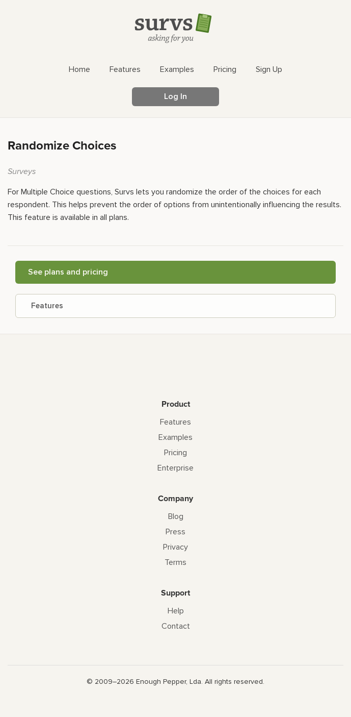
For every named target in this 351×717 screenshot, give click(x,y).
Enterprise (175, 468)
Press (175, 532)
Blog (175, 516)
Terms (175, 562)
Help (176, 611)
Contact (175, 626)
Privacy (175, 547)
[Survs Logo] (175, 30)
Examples (175, 437)
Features (47, 305)
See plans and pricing (68, 272)
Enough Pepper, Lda (168, 681)
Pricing (175, 453)
